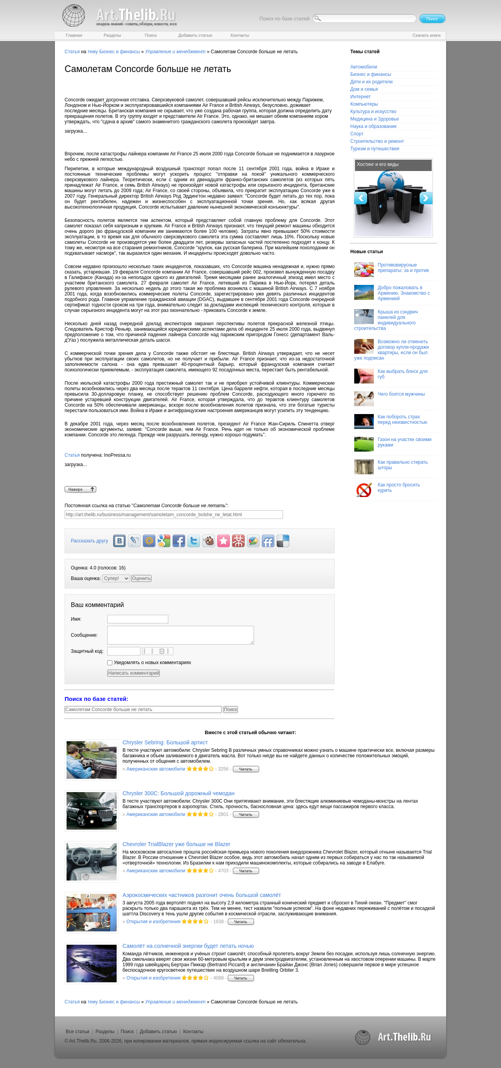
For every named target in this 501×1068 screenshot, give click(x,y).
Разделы (105, 1031)
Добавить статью (158, 1031)
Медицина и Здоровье (374, 119)
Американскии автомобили (155, 769)
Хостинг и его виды (378, 164)
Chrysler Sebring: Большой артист (165, 742)
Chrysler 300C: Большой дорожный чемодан (178, 793)
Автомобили (363, 67)
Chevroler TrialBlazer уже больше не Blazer (177, 844)
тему (93, 51)
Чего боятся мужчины (389, 398)
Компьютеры (364, 104)
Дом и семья (364, 89)
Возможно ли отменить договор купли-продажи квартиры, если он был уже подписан (391, 350)
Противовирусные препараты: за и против (391, 269)
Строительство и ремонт (377, 141)
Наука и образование (373, 126)
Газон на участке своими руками (392, 444)
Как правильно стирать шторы (391, 466)
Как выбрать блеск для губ (390, 376)
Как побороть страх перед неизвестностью (390, 421)
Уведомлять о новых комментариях (149, 662)
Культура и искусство (373, 111)
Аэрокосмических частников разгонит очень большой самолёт (202, 895)
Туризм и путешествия (374, 148)
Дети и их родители (371, 82)
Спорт (357, 134)
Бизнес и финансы (119, 51)
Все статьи (77, 1031)
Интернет (360, 96)
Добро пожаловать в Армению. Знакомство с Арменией (392, 293)
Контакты (193, 1031)
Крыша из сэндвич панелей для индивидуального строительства (386, 320)
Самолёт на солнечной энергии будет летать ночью (188, 946)
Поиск (127, 1031)
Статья (72, 51)
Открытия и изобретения (153, 921)
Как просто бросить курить (387, 489)
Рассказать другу (89, 541)
